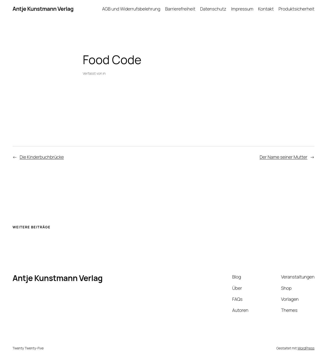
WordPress (305, 348)
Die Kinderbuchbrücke (42, 157)
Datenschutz (213, 9)
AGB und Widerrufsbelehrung (131, 9)
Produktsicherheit (296, 9)
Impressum (242, 9)
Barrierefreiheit (180, 9)
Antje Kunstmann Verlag (43, 9)
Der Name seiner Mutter (283, 157)
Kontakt (266, 9)
